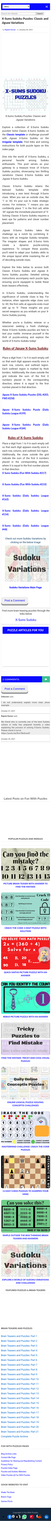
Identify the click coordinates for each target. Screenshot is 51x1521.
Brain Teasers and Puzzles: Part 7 (19, 1364)
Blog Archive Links (9, 1454)
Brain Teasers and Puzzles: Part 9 (19, 1374)
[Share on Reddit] (39, 1517)
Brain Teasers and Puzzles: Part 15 (20, 1403)
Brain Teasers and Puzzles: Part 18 (20, 1417)
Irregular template (12, 142)
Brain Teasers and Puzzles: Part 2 (19, 1341)
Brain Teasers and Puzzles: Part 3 (19, 1345)
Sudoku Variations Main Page (25, 587)
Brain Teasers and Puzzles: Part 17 (20, 1412)
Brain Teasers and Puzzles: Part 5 (19, 1355)
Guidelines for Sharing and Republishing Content (21, 1461)
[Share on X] (17, 1517)
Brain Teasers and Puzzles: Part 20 (20, 1427)
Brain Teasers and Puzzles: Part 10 (20, 1379)
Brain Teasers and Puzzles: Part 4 (19, 1350)
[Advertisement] (25, 54)
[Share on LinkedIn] (46, 1517)
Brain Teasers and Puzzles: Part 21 (20, 1431)
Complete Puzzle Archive (14, 1436)
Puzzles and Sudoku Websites (13, 1472)
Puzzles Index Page (9, 1468)
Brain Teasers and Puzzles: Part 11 (20, 1384)
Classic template (16, 134)
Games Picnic (7, 1501)
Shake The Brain (8, 1492)
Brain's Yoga (6, 1497)
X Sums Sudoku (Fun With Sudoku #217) (24, 473)
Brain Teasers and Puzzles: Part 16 (20, 1407)
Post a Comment (15, 600)
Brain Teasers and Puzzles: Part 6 (19, 1360)
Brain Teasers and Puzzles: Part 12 (20, 1388)
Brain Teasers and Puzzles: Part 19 (20, 1422)
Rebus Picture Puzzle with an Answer (25, 1016)
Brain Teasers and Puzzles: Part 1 (19, 1336)
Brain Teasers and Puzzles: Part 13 (20, 1393)
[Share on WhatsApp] (24, 1517)
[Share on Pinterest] (31, 1517)
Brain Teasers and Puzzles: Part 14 (20, 1398)
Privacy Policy (7, 1465)
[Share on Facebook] (9, 1517)
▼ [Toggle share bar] (3, 1517)
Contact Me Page (8, 1457)
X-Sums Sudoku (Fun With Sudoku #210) (24, 484)
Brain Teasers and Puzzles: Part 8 (19, 1369)
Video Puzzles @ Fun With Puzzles (15, 1475)
